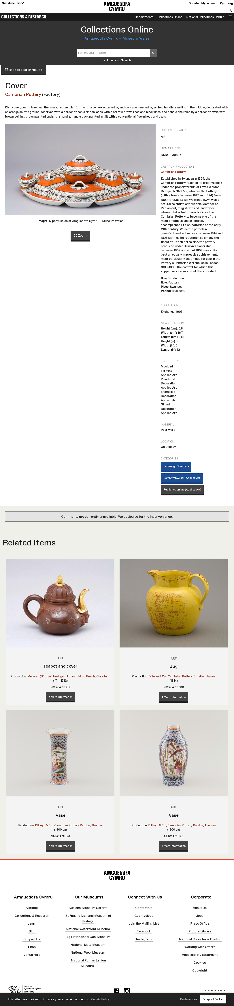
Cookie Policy (100, 999)
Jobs (199, 915)
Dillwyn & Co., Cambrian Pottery (171, 676)
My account (209, 3)
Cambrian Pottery (23, 94)
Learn (32, 923)
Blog (32, 931)
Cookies (200, 962)
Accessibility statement (200, 955)
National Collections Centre (205, 17)
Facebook (144, 931)
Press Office (199, 923)
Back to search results (23, 70)
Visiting (32, 908)
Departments (144, 17)
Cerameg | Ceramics (176, 466)
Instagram (144, 939)
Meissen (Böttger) (39, 676)
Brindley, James (204, 676)
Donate (194, 3)
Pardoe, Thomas (91, 825)
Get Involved (143, 915)
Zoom (80, 236)
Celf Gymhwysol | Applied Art (181, 477)
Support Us (32, 939)
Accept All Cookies (213, 999)
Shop (32, 947)
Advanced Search (117, 60)
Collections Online (170, 17)
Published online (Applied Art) (182, 489)
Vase (60, 815)
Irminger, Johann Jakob (69, 676)
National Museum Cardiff (88, 908)
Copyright (199, 970)
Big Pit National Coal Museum (87, 937)
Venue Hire (32, 955)
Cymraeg (226, 3)
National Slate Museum (87, 944)
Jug (174, 666)
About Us (200, 908)
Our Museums (13, 3)
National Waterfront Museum (88, 929)
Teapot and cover (60, 666)
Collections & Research (23, 17)
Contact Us (143, 908)
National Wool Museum (88, 952)
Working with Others (199, 947)
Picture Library (199, 931)
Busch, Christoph (98, 676)
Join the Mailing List (144, 923)
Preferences (188, 999)
